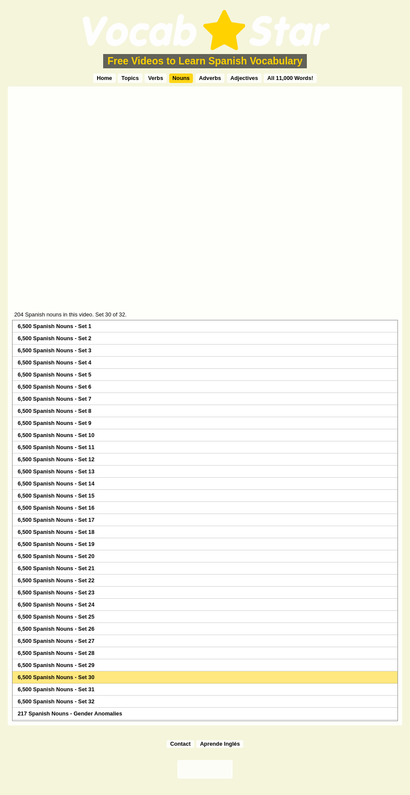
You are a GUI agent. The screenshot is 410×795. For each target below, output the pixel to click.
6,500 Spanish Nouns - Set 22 (56, 580)
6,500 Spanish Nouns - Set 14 (56, 483)
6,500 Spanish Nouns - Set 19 (56, 544)
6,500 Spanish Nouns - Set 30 (56, 677)
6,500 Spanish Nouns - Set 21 (56, 568)
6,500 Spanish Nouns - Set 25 (56, 616)
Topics (130, 78)
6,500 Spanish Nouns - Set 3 (54, 350)
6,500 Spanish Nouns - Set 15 (56, 495)
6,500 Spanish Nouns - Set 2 (54, 338)
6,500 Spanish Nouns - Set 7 (54, 399)
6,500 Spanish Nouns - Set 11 (56, 447)
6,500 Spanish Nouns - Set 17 (56, 520)
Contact (180, 744)
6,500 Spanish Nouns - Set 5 (54, 374)
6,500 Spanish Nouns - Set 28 (56, 653)
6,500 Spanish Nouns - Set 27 (56, 641)
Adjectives (244, 78)
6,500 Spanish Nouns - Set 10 (56, 435)
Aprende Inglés (220, 744)
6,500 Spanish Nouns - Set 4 (54, 362)
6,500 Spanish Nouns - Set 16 (56, 507)
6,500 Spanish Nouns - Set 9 (54, 423)
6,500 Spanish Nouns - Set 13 (56, 471)
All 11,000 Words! (290, 78)
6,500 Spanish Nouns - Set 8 (54, 411)
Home (104, 78)
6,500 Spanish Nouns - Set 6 (54, 386)
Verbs (155, 78)
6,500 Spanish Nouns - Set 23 (56, 592)
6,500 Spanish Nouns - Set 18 (56, 532)
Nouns (181, 78)
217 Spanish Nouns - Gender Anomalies (70, 713)
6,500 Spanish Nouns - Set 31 (56, 689)
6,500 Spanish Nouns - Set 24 (56, 604)
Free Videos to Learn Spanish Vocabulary (205, 61)
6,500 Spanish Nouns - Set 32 (56, 701)
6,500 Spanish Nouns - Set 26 (56, 629)
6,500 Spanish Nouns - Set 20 (56, 556)
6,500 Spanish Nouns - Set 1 (54, 326)
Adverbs (210, 78)
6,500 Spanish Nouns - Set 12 (56, 459)
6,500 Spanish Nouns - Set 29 (56, 665)
